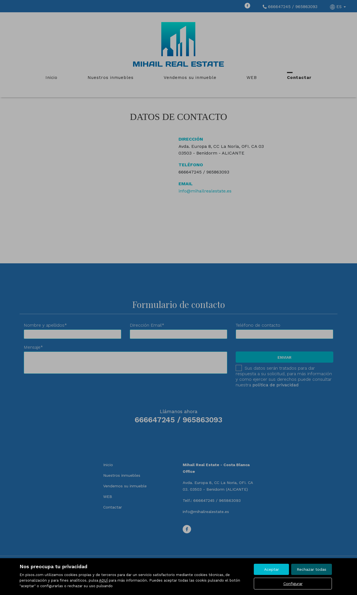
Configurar (293, 583)
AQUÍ (103, 580)
